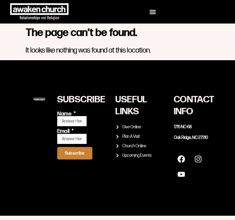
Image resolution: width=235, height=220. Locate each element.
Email (64, 131)
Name (65, 114)
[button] (153, 12)
